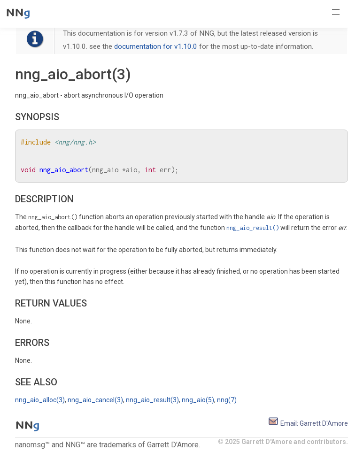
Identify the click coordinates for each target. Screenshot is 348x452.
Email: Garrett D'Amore (308, 423)
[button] (336, 12)
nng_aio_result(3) (152, 400)
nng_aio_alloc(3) (40, 400)
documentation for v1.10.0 (155, 46)
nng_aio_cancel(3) (95, 400)
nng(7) (227, 400)
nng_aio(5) (198, 400)
